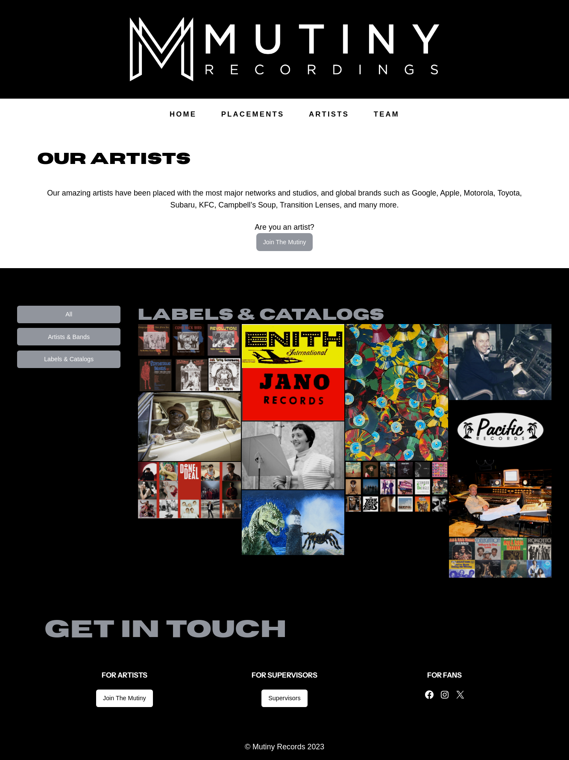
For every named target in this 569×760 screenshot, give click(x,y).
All (68, 314)
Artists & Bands (69, 336)
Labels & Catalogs (69, 359)
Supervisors (284, 698)
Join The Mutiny (284, 242)
